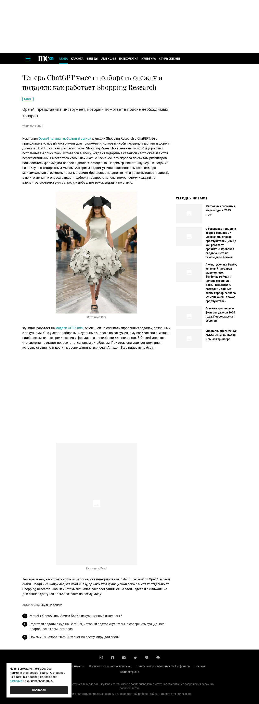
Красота (77, 58)
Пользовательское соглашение (110, 666)
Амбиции (108, 58)
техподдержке (181, 693)
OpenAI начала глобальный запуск (65, 138)
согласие (16, 680)
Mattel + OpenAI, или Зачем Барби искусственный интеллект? (76, 616)
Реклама (200, 666)
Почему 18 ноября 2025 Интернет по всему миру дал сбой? (74, 637)
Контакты (77, 666)
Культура (148, 58)
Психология (128, 58)
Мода (63, 58)
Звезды (92, 58)
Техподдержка (129, 672)
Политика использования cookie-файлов (162, 666)
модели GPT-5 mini (69, 328)
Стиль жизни (169, 58)
